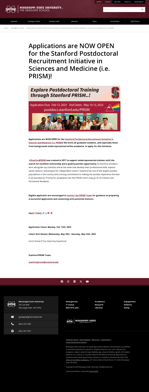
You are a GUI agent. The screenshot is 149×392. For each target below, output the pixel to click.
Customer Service (72, 340)
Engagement (130, 301)
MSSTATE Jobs (72, 308)
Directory (108, 1)
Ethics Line (95, 340)
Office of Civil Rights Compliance (77, 360)
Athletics (128, 305)
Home (6, 28)
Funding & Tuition (34, 21)
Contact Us (127, 2)
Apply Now (117, 2)
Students (14, 21)
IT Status (70, 305)
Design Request (139, 2)
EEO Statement (85, 340)
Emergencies (72, 301)
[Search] (142, 9)
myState (99, 1)
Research (99, 305)
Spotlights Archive (17, 28)
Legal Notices (105, 340)
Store (95, 21)
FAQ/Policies (135, 21)
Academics (100, 301)
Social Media (114, 21)
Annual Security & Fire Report (76, 342)
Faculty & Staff (54, 21)
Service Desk (93, 371)
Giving (126, 308)
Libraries (99, 308)
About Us (74, 21)
